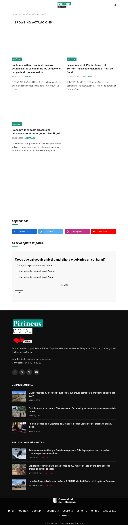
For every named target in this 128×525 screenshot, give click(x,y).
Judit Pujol (88, 77)
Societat (17, 124)
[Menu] (14, 5)
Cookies (64, 516)
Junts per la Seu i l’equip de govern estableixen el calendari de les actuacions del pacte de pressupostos (36, 68)
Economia (53, 511)
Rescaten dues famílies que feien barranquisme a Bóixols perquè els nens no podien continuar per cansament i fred (69, 452)
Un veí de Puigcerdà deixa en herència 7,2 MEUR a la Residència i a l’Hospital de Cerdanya (72, 481)
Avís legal (109, 511)
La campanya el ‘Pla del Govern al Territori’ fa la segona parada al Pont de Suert (90, 68)
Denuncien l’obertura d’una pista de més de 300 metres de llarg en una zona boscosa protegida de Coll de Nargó (69, 467)
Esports (82, 511)
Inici (11, 511)
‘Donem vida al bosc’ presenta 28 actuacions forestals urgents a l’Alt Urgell (36, 131)
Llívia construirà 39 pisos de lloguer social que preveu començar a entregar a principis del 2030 (72, 394)
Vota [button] (19, 292)
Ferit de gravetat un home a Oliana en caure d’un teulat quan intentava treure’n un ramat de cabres (72, 410)
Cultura (68, 511)
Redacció (29, 77)
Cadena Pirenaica (75, 523)
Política (16, 59)
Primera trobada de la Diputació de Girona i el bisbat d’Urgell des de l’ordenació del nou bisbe (70, 425)
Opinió (95, 511)
